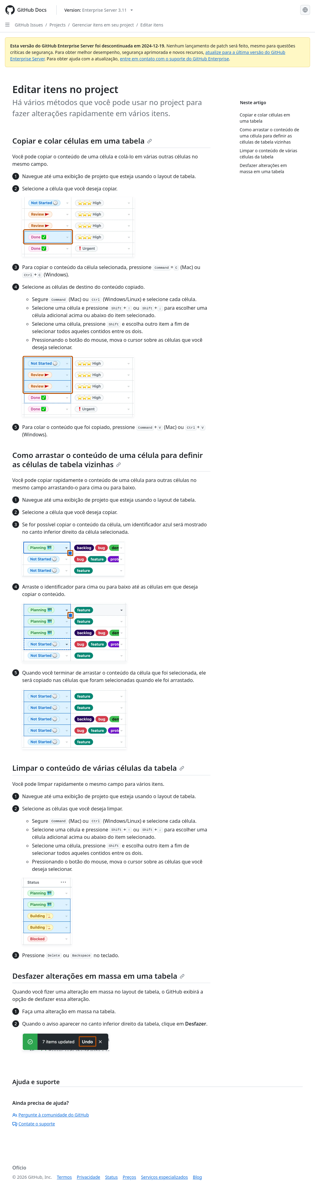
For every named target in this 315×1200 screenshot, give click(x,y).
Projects (58, 25)
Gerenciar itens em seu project (103, 25)
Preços (129, 1177)
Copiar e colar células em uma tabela (82, 141)
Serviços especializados (164, 1177)
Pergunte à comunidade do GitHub (50, 1115)
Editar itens (151, 25)
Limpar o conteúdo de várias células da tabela (98, 768)
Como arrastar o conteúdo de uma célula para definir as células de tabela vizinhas (107, 459)
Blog (197, 1177)
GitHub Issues (29, 25)
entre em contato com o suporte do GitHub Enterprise (174, 59)
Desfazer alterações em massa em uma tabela (98, 976)
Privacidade (88, 1177)
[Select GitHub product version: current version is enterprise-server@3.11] (99, 10)
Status (111, 1177)
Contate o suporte (33, 1124)
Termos (64, 1177)
